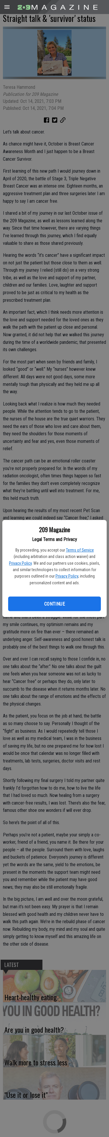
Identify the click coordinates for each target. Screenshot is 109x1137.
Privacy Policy (20, 563)
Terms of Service (80, 550)
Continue (54, 604)
